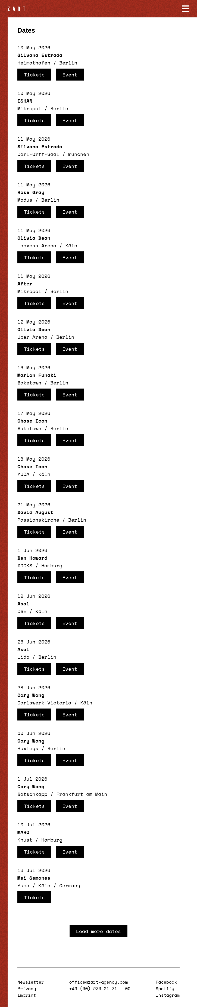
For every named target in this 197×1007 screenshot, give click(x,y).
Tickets (34, 74)
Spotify (165, 988)
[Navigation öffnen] (185, 8)
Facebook (166, 982)
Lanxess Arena (36, 245)
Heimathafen (33, 62)
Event (69, 74)
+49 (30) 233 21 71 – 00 (99, 988)
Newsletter (30, 982)
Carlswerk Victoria (44, 702)
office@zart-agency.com (98, 982)
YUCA (23, 474)
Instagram (168, 995)
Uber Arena (32, 336)
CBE (21, 611)
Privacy (26, 988)
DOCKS (24, 565)
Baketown (29, 382)
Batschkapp (32, 793)
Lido (23, 656)
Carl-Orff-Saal (38, 154)
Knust (24, 839)
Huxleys (27, 748)
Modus (24, 199)
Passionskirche (38, 519)
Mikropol (29, 108)
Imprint (26, 995)
